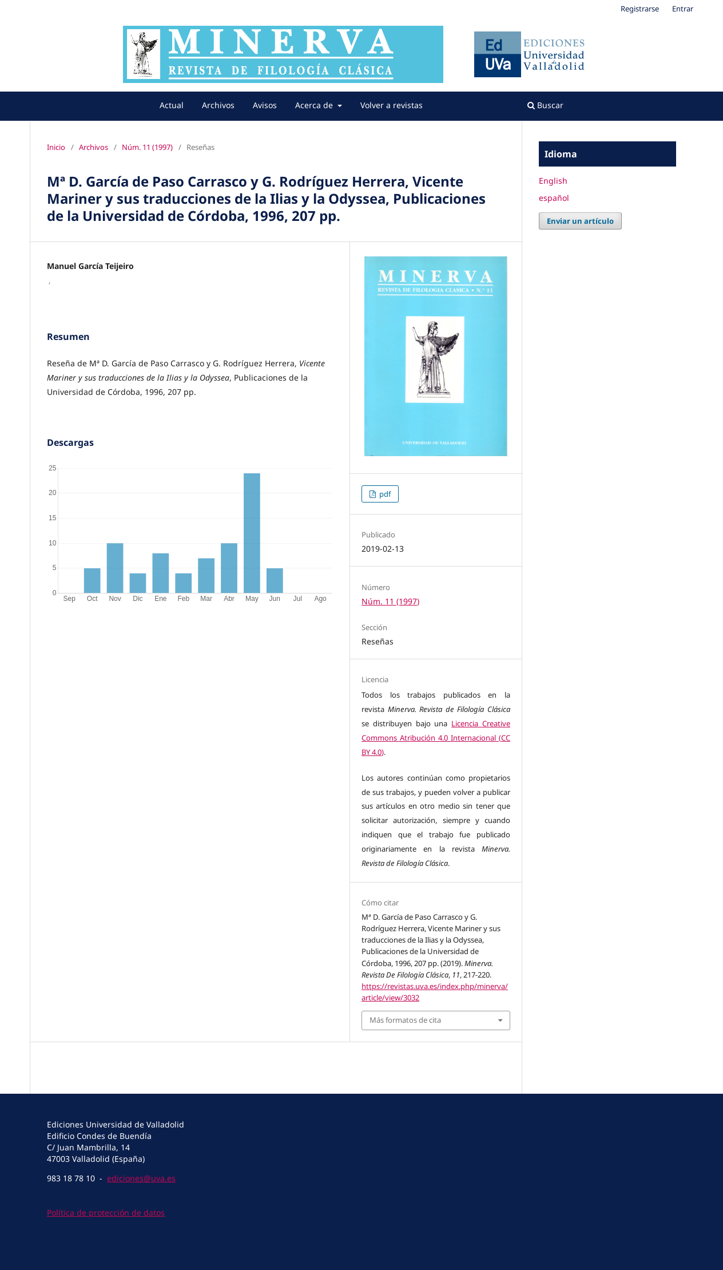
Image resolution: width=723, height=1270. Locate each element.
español (554, 197)
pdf (384, 494)
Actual (172, 105)
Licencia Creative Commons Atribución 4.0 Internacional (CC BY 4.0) (436, 737)
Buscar (545, 105)
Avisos (265, 105)
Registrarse (640, 8)
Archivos (218, 105)
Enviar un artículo (580, 221)
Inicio (56, 147)
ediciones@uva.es (141, 1178)
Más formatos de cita (405, 1020)
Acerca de (315, 105)
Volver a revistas (391, 105)
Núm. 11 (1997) (147, 147)
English (553, 180)
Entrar (682, 8)
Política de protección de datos (106, 1212)
